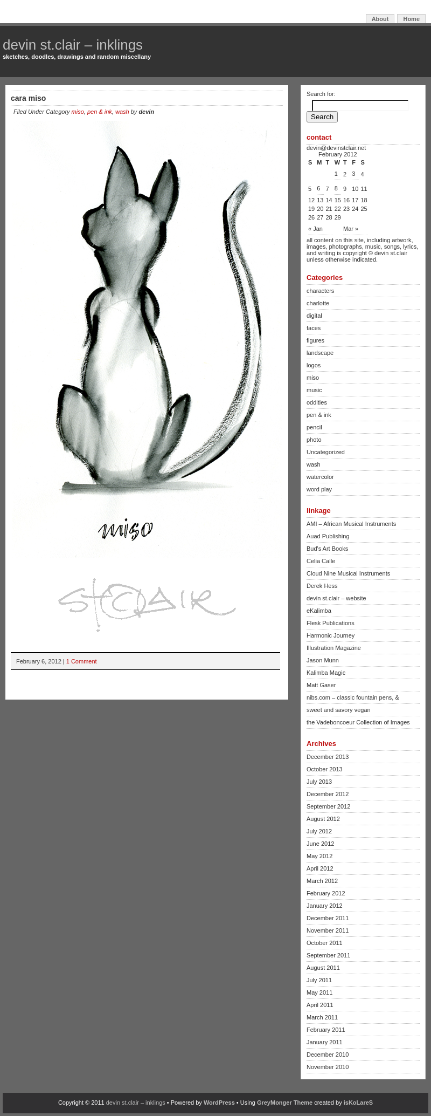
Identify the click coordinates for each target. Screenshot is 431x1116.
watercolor (320, 477)
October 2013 (325, 769)
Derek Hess (322, 586)
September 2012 (328, 806)
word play (319, 489)
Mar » (350, 228)
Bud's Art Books (327, 548)
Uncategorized (326, 452)
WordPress (219, 1102)
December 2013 (328, 757)
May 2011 (319, 992)
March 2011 (322, 1017)
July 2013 (319, 781)
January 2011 (325, 1042)
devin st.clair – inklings (73, 45)
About (380, 19)
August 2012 (323, 819)
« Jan (315, 228)
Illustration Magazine (334, 648)
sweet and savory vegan (339, 710)
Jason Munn (323, 660)
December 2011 (328, 918)
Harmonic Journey (330, 635)
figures (315, 340)
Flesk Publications (330, 623)
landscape (320, 353)
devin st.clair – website (336, 598)
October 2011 (325, 943)
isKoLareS (358, 1102)
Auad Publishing (328, 536)
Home (411, 19)
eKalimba (319, 610)
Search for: (321, 94)
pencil (314, 427)
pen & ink (99, 111)
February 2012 (326, 893)
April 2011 (320, 1005)
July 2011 (319, 980)
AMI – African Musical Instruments (351, 524)
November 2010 (328, 1067)
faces (314, 328)
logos (314, 365)
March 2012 (322, 881)
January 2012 (325, 905)
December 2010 (328, 1054)
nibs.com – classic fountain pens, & (353, 697)
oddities (317, 402)
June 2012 (320, 843)
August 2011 (323, 967)
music (314, 390)
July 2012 (319, 831)
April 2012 (320, 868)
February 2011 (326, 1029)
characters (320, 290)
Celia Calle (321, 561)
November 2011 (328, 930)
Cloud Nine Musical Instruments (348, 573)
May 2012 (319, 856)
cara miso (28, 98)
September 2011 (328, 955)
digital (314, 315)
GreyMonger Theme (284, 1102)
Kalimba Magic (326, 672)
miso (78, 111)
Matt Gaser (321, 685)
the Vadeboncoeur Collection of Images (358, 722)
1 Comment (81, 661)
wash (122, 111)
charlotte (318, 303)
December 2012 (328, 794)
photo (314, 439)
